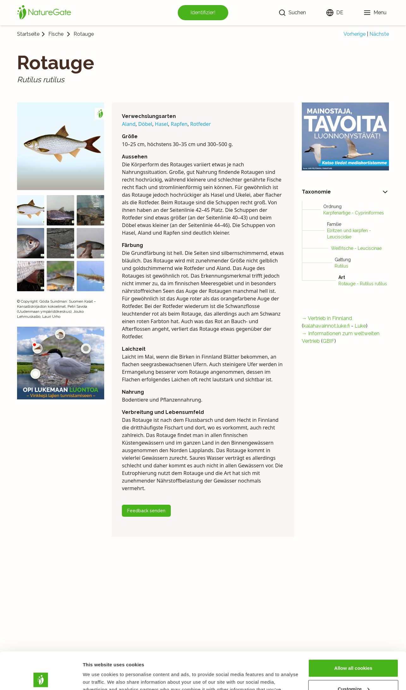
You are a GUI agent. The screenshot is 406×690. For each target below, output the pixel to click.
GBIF (328, 341)
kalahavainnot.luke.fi (326, 326)
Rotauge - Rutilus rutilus (362, 283)
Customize (353, 651)
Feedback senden (146, 510)
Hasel (161, 123)
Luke (360, 326)
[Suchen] (292, 13)
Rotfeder (200, 123)
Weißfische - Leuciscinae (356, 248)
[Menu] (375, 13)
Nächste (379, 34)
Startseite (28, 34)
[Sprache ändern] (335, 13)
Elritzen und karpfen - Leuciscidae (349, 233)
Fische (55, 34)
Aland (128, 123)
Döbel (145, 123)
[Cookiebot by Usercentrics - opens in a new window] (41, 677)
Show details (97, 677)
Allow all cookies (353, 631)
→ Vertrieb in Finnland (327, 318)
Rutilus (341, 265)
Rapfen (179, 123)
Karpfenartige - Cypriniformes (353, 212)
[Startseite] (44, 12)
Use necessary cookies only (353, 672)
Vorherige (354, 34)
